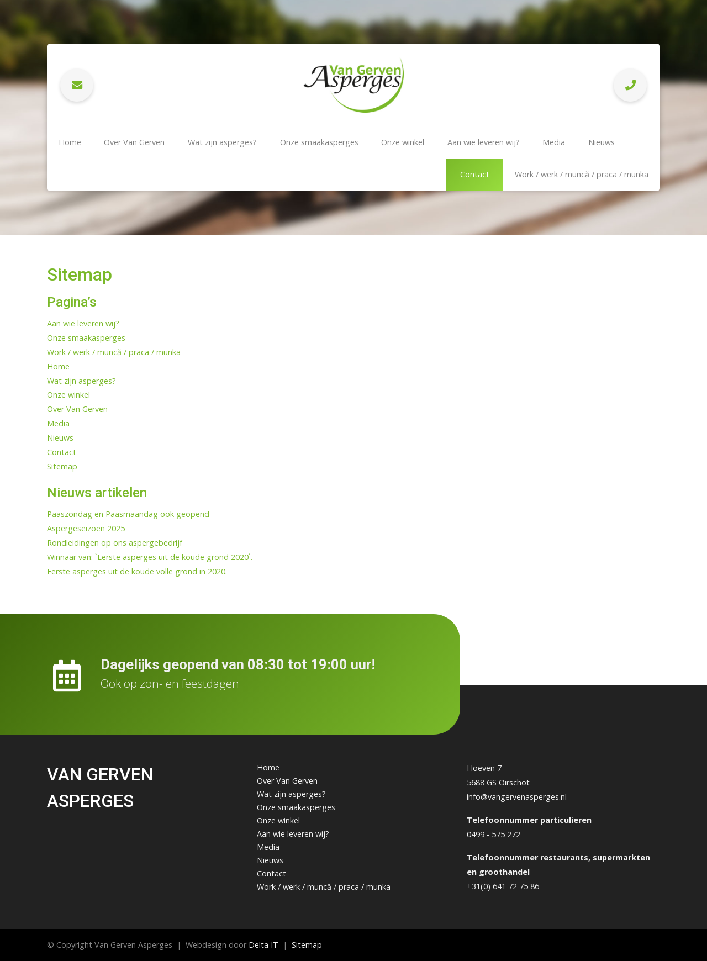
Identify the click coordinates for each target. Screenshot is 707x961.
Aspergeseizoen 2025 (86, 528)
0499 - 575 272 (493, 834)
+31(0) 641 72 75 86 (503, 886)
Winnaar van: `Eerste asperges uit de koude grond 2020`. (149, 557)
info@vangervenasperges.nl (517, 796)
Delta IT (263, 944)
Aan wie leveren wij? (483, 142)
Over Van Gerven (134, 142)
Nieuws (601, 142)
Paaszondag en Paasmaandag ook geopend (128, 514)
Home (70, 142)
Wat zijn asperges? (222, 142)
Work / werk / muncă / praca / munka (581, 174)
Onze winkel (402, 142)
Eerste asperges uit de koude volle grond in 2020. (137, 571)
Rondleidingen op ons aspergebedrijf (114, 542)
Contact (474, 174)
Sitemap (62, 466)
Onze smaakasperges (319, 142)
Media (553, 142)
